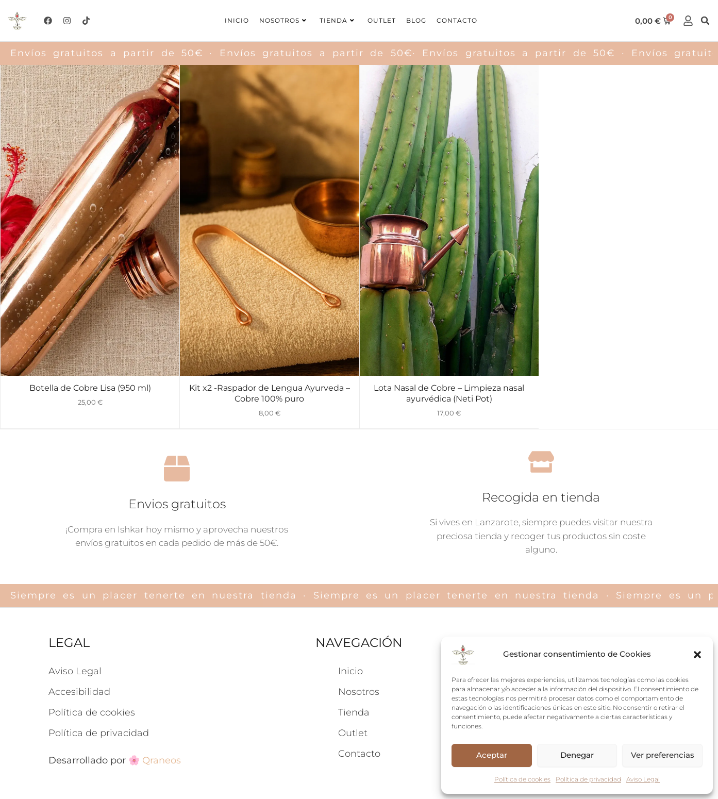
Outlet (382, 20)
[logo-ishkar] (17, 20)
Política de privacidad (588, 779)
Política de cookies (522, 779)
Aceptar (491, 755)
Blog (416, 20)
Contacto (457, 20)
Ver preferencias (662, 755)
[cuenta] (688, 20)
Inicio (237, 20)
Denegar (577, 755)
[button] (697, 655)
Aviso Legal (643, 779)
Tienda (337, 20)
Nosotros (283, 20)
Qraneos (161, 674)
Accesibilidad (79, 605)
